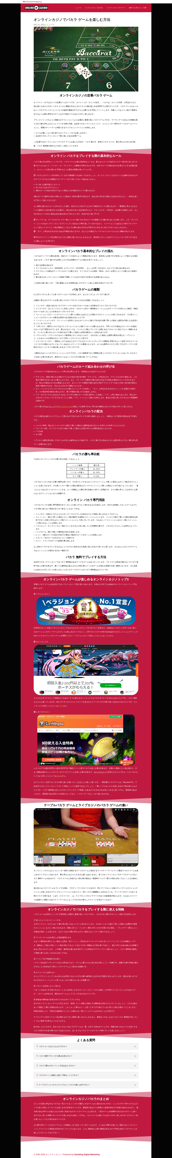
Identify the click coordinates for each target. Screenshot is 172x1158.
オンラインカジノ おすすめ (94, 8)
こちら (107, 636)
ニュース (78, 8)
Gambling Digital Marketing (87, 1154)
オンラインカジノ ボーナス (115, 8)
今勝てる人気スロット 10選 (137, 8)
